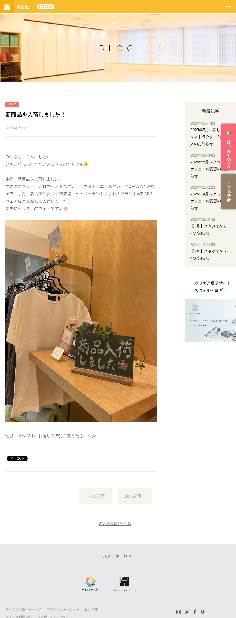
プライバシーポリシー (63, 609)
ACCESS (46, 6)
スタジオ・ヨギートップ (23, 609)
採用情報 (91, 609)
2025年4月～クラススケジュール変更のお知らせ (209, 200)
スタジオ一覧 (116, 556)
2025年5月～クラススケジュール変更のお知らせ (209, 168)
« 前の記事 (95, 495)
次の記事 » (135, 495)
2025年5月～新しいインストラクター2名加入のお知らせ (209, 136)
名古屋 (22, 7)
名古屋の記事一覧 (115, 523)
